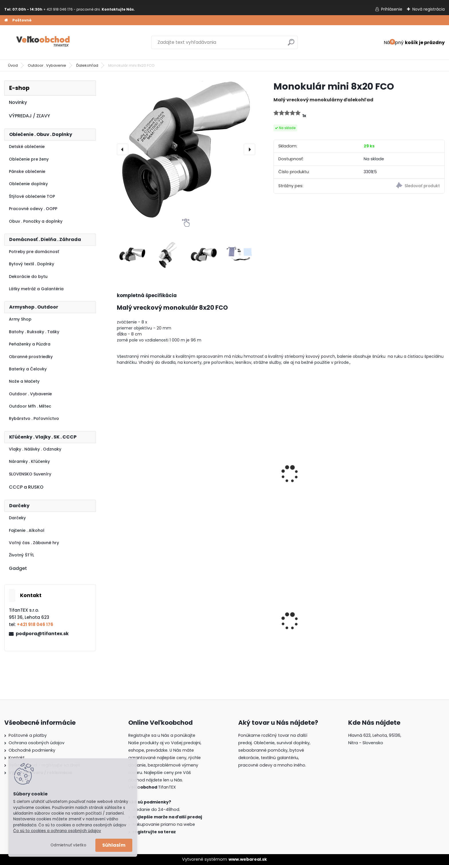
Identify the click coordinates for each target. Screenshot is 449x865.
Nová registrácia (428, 9)
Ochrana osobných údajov (36, 743)
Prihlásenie (391, 9)
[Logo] (43, 42)
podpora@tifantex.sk (42, 633)
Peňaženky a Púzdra (29, 344)
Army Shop (20, 319)
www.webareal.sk (248, 859)
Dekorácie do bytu (28, 276)
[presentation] (122, 149)
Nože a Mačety (24, 381)
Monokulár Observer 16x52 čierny (149, 487)
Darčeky (17, 518)
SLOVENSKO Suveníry (30, 474)
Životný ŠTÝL (21, 555)
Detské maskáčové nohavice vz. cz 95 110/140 (156, 631)
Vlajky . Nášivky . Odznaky (35, 449)
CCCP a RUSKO (26, 487)
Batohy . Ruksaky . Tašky (34, 332)
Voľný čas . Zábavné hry (34, 543)
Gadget (18, 568)
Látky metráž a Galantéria (36, 289)
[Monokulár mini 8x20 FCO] (186, 149)
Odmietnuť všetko (68, 845)
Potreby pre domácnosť (34, 251)
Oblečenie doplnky (28, 184)
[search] (291, 44)
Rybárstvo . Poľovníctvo (34, 418)
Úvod (13, 65)
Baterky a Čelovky (28, 369)
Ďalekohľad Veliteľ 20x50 (315, 485)
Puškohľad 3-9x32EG (393, 485)
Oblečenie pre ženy (29, 159)
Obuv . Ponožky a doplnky (35, 221)
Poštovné (21, 20)
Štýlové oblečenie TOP (32, 196)
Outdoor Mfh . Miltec (30, 406)
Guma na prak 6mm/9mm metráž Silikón (316, 629)
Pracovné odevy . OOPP (33, 209)
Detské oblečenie (27, 146)
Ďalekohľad (87, 65)
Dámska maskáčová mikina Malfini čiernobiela (235, 629)
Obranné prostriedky (31, 357)
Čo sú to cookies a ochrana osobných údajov (57, 831)
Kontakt (17, 758)
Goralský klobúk (387, 629)
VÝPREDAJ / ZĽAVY (29, 115)
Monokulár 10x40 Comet (230, 485)
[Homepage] (6, 20)
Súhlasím (113, 845)
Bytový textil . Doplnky (31, 264)
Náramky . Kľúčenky (29, 461)
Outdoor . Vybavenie (47, 65)
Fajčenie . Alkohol (26, 530)
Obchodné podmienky (32, 750)
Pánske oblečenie (27, 171)
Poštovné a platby (28, 735)
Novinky (18, 102)
